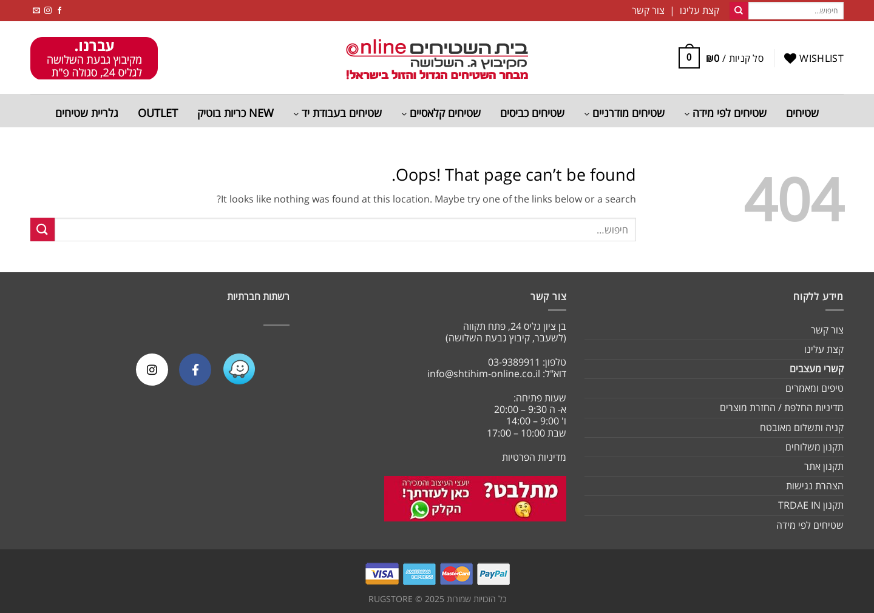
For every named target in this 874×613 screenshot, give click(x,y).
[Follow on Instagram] (48, 10)
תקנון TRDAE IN (811, 505)
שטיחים (802, 113)
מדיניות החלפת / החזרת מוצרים (782, 407)
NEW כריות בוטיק (235, 113)
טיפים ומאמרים (814, 388)
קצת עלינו (824, 349)
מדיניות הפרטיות (534, 457)
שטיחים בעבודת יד (337, 113)
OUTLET (158, 113)
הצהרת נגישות (815, 485)
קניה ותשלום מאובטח (802, 427)
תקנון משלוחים (814, 447)
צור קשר (827, 330)
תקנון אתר (824, 466)
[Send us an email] (36, 10)
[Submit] (739, 11)
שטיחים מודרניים (624, 113)
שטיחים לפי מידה (725, 113)
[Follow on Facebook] (59, 10)
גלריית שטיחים (86, 113)
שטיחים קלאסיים (441, 113)
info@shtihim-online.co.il (483, 373)
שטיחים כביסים (532, 113)
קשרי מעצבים (817, 368)
